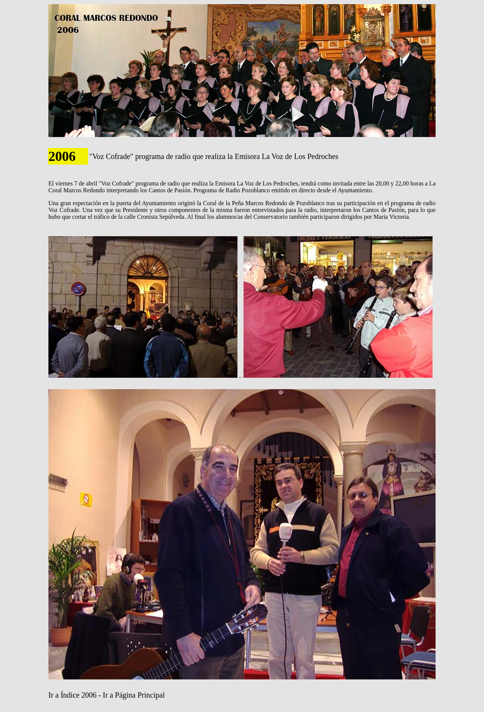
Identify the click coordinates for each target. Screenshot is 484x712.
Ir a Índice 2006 (72, 695)
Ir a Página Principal (134, 695)
